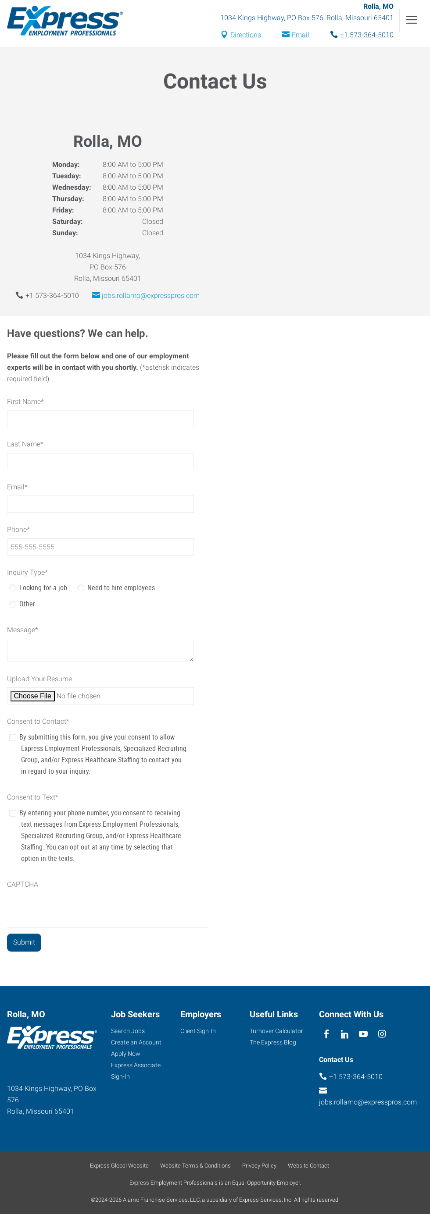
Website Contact (308, 1165)
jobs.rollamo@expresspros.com (151, 295)
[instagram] (382, 1034)
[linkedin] (344, 1034)
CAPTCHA (22, 884)
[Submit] (24, 943)
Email (300, 35)
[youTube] (363, 1034)
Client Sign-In (198, 1030)
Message (22, 630)
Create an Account (136, 1042)
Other (27, 604)
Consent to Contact (38, 721)
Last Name (25, 444)
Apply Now (125, 1053)
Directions (245, 35)
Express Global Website (119, 1165)
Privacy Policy (259, 1165)
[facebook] (326, 1034)
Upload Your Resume (39, 679)
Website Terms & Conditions (195, 1165)
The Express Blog (273, 1042)
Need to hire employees (121, 587)
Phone (18, 529)
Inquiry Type (27, 572)
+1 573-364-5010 (367, 35)
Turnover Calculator (276, 1030)
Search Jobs (128, 1030)
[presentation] (73, 910)
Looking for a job (43, 587)
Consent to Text (32, 797)
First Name (25, 401)
